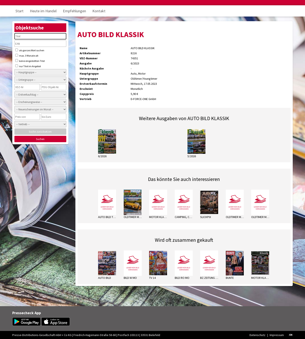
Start (19, 10)
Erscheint (86, 89)
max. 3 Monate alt (26, 55)
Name (83, 48)
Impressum (277, 335)
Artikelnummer (90, 53)
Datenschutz (257, 335)
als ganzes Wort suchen (29, 50)
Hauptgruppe (89, 73)
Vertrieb (86, 99)
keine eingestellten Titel (30, 61)
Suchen (40, 139)
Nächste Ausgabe (92, 68)
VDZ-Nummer (89, 58)
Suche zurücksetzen (40, 131)
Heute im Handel (43, 10)
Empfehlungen (74, 10)
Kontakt (98, 10)
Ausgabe (86, 63)
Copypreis (87, 94)
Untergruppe (89, 79)
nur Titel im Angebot (28, 66)
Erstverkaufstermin (93, 84)
